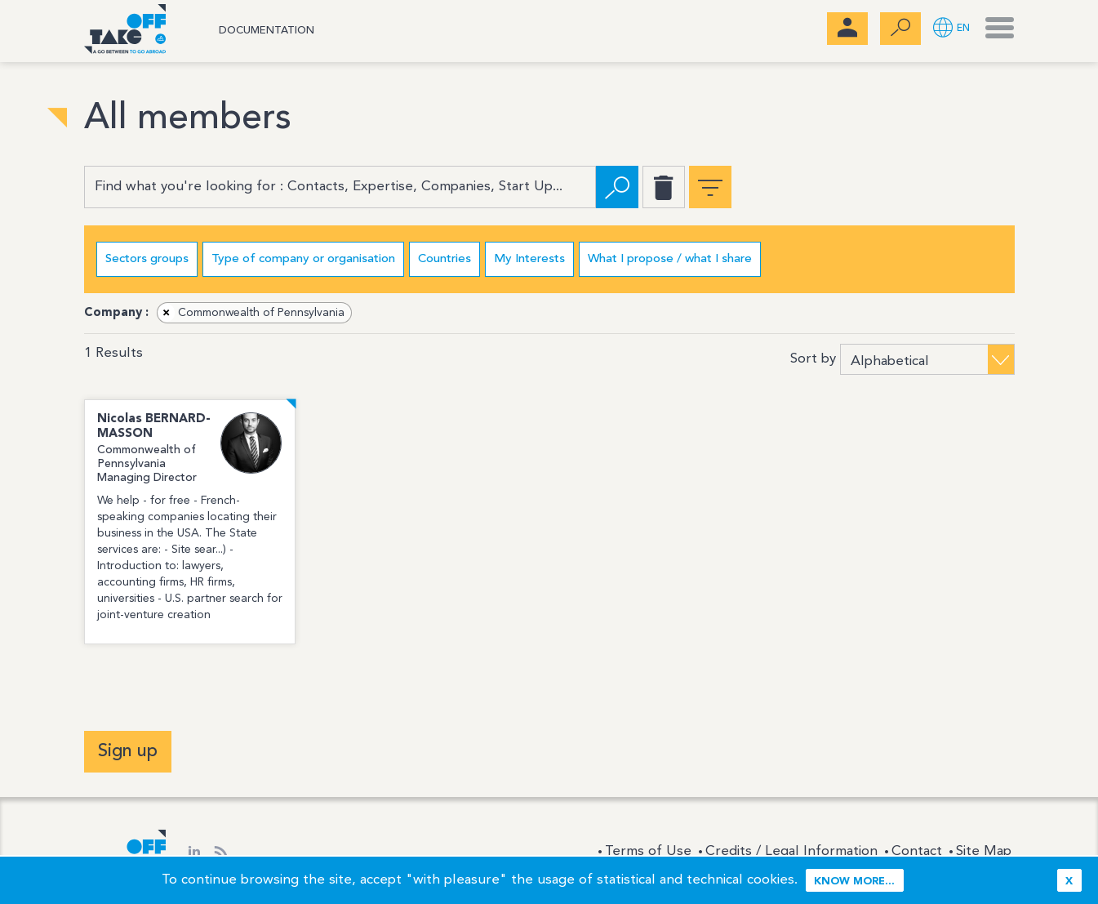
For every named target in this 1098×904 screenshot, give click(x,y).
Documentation (266, 30)
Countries (444, 259)
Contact (916, 851)
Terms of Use (648, 851)
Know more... (854, 881)
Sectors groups (147, 259)
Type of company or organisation (303, 259)
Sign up (128, 751)
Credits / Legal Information (791, 851)
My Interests (529, 259)
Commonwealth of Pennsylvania (251, 313)
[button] (951, 29)
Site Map (983, 851)
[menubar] (847, 28)
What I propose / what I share (670, 259)
